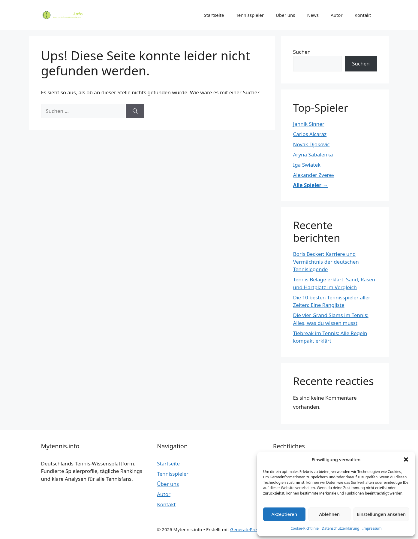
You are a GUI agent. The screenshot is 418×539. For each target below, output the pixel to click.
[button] (406, 459)
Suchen (302, 51)
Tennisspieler (250, 15)
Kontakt (363, 15)
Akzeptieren (284, 514)
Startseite (214, 15)
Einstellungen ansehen (381, 514)
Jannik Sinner (308, 123)
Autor (337, 15)
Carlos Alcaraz (310, 134)
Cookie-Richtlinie (304, 528)
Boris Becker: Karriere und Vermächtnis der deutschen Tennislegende (326, 261)
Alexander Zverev (314, 174)
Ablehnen (329, 514)
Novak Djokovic (311, 144)
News (313, 15)
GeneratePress (245, 529)
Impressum (371, 528)
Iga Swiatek (307, 164)
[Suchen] (135, 111)
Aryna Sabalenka (313, 154)
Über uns (285, 15)
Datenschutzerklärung (340, 528)
